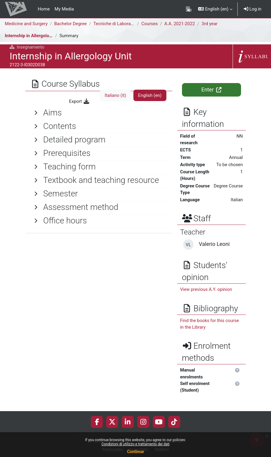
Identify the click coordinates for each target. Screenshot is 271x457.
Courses (149, 23)
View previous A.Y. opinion (206, 289)
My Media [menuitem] (64, 9)
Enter (211, 90)
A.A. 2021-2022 (179, 23)
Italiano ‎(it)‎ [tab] (115, 95)
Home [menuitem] (44, 9)
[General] (99, 113)
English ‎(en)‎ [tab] (150, 95)
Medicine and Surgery (26, 23)
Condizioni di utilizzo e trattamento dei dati (135, 444)
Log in (252, 9)
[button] (215, 9)
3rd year (209, 23)
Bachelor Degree (70, 23)
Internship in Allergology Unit (34, 35)
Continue (135, 451)
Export (79, 101)
